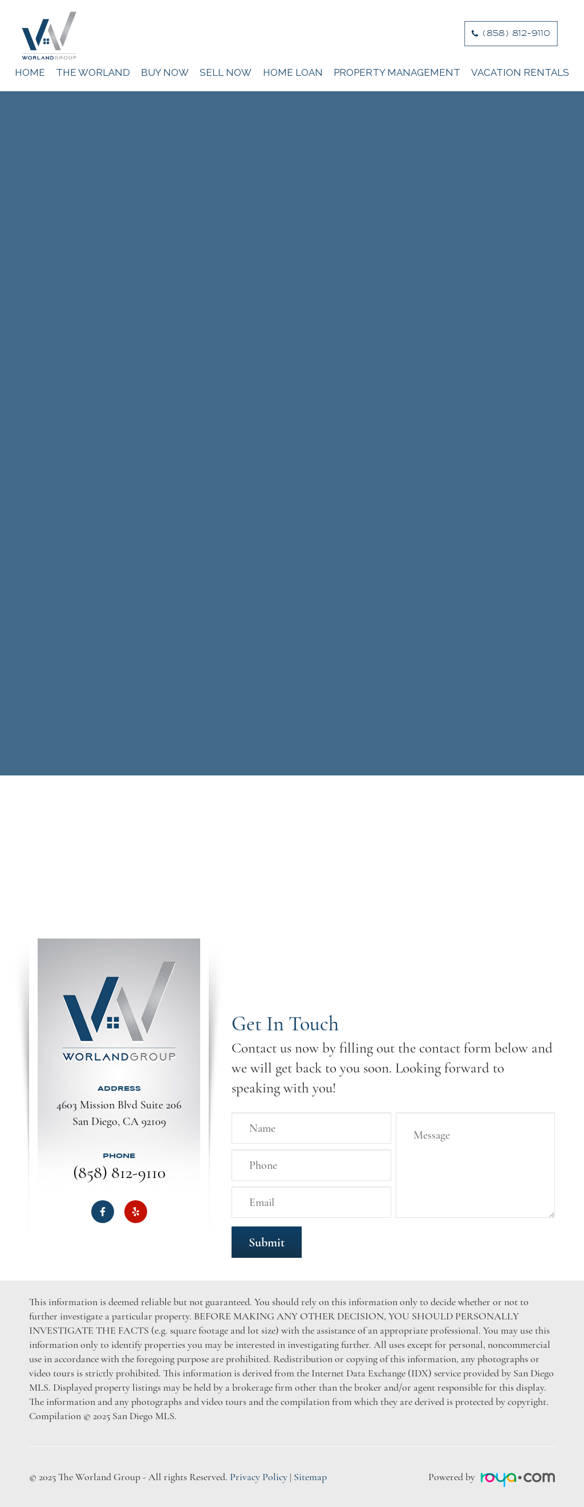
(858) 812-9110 (119, 1172)
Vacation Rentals (520, 72)
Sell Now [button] (226, 72)
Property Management (397, 72)
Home (30, 72)
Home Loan (293, 72)
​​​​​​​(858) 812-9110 (516, 34)
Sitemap (310, 1477)
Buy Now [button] (165, 72)
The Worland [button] (93, 72)
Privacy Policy (258, 1477)
